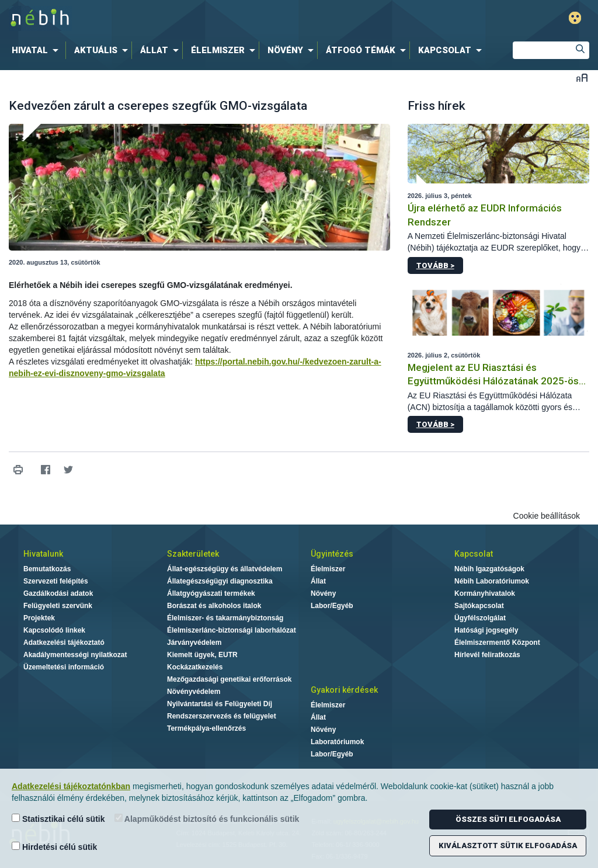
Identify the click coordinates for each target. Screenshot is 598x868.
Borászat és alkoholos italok (214, 606)
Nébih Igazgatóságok (489, 569)
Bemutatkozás (47, 569)
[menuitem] (37, 50)
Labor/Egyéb (332, 606)
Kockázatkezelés (194, 667)
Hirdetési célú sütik (54, 847)
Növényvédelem (193, 692)
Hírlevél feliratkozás (487, 655)
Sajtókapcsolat (479, 606)
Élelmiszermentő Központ (497, 642)
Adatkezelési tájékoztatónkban (71, 786)
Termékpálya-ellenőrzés (206, 728)
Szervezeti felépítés (55, 581)
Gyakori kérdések (344, 690)
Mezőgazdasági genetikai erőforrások (229, 679)
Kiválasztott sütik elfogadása (508, 845)
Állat (318, 581)
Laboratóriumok (337, 742)
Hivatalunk (43, 553)
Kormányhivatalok (484, 593)
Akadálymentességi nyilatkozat (75, 655)
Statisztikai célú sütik (58, 819)
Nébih (177, 18)
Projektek (39, 618)
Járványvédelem (194, 642)
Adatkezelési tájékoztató (64, 642)
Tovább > (435, 265)
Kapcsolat (473, 553)
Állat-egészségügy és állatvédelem (224, 569)
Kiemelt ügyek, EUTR (202, 655)
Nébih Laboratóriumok (491, 581)
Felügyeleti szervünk (57, 606)
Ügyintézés (332, 553)
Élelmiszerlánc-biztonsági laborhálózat (231, 630)
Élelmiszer (328, 569)
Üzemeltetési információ (63, 667)
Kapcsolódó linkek (54, 630)
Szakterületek (193, 553)
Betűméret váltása (582, 77)
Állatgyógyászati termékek (211, 593)
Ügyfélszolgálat (480, 618)
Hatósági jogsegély (486, 630)
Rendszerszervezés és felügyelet (221, 716)
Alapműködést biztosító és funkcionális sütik (207, 819)
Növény (323, 593)
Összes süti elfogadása (508, 819)
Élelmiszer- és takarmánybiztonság (225, 618)
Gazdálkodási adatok (58, 593)
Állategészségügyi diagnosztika (220, 581)
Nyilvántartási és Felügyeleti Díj (219, 704)
